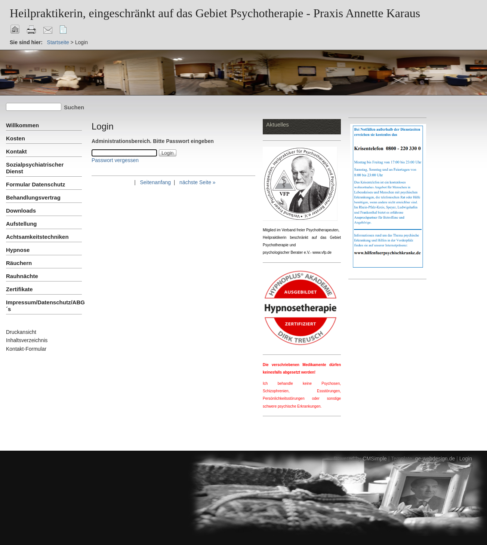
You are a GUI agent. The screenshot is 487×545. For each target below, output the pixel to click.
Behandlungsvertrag (33, 197)
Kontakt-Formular (26, 349)
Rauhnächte (22, 276)
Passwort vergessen (115, 160)
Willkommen (22, 125)
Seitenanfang (155, 182)
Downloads (21, 210)
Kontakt (16, 151)
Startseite (58, 42)
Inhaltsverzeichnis (26, 340)
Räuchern (19, 263)
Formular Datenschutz (35, 184)
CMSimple (375, 459)
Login (465, 459)
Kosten (15, 138)
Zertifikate (19, 289)
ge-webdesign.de (435, 459)
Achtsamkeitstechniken (37, 237)
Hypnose (18, 250)
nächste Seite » (197, 182)
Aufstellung (21, 223)
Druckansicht (21, 332)
